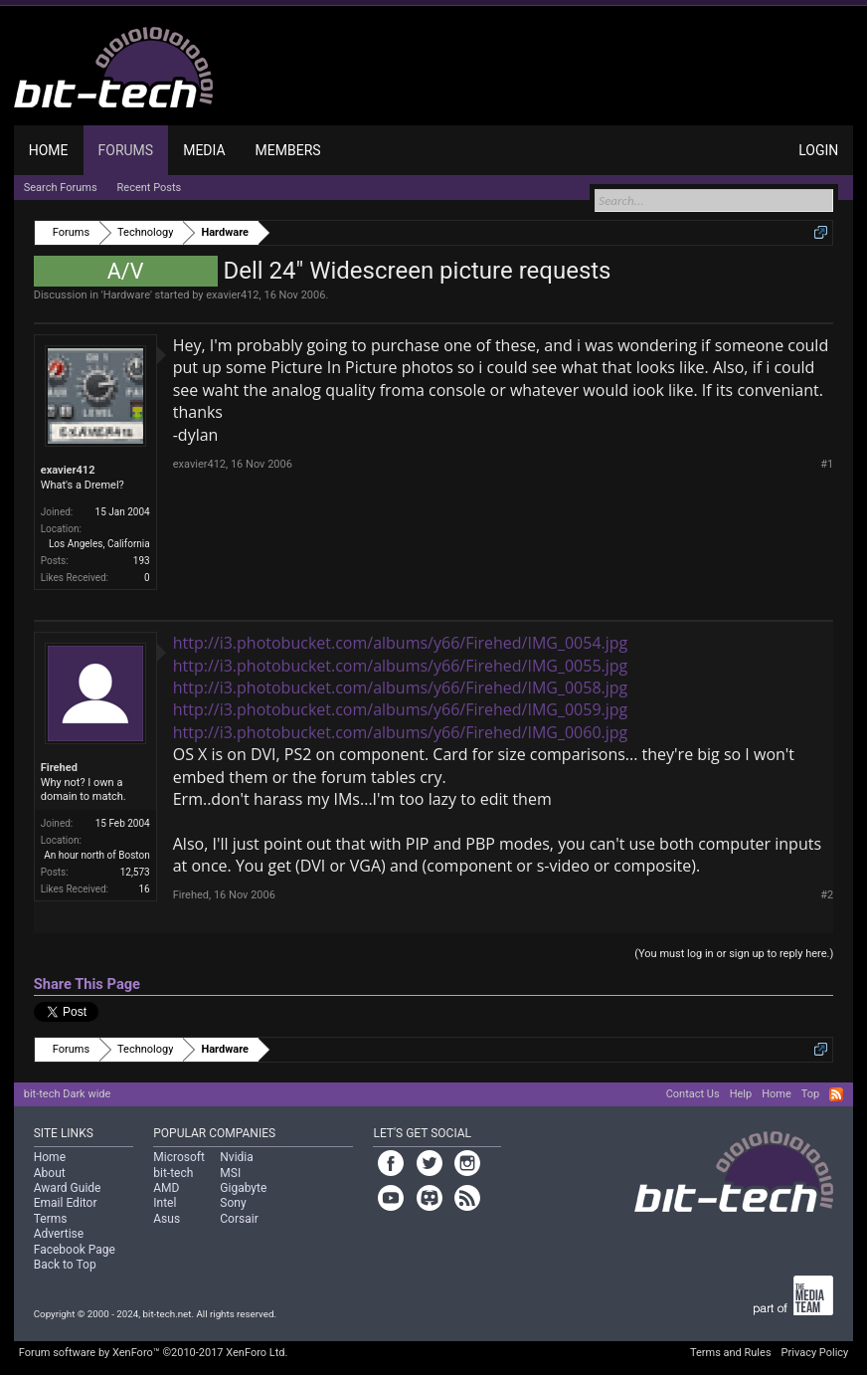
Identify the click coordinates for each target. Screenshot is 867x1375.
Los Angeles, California (99, 543)
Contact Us (693, 1093)
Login (818, 150)
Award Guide (67, 1188)
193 (141, 560)
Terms (51, 1219)
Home (49, 150)
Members (288, 150)
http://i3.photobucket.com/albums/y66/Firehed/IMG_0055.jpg (400, 666)
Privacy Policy (815, 1352)
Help (741, 1093)
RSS (836, 1094)
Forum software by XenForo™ (153, 1352)
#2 (826, 894)
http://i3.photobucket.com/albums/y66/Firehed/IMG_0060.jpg (400, 732)
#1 (826, 464)
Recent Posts (149, 187)
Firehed (59, 767)
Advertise (59, 1234)
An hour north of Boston (96, 855)
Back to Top (65, 1265)
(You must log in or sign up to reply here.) (733, 953)
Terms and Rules (731, 1352)
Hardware (126, 295)
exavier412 (232, 295)
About (50, 1173)
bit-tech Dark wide (67, 1093)
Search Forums (60, 187)
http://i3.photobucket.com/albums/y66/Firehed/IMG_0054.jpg (400, 643)
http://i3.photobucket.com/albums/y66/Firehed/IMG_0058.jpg (400, 687)
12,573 (135, 872)
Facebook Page (74, 1250)
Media (204, 150)
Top (810, 1093)
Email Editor (65, 1203)
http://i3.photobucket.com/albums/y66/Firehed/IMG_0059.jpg (400, 709)
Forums (126, 150)
